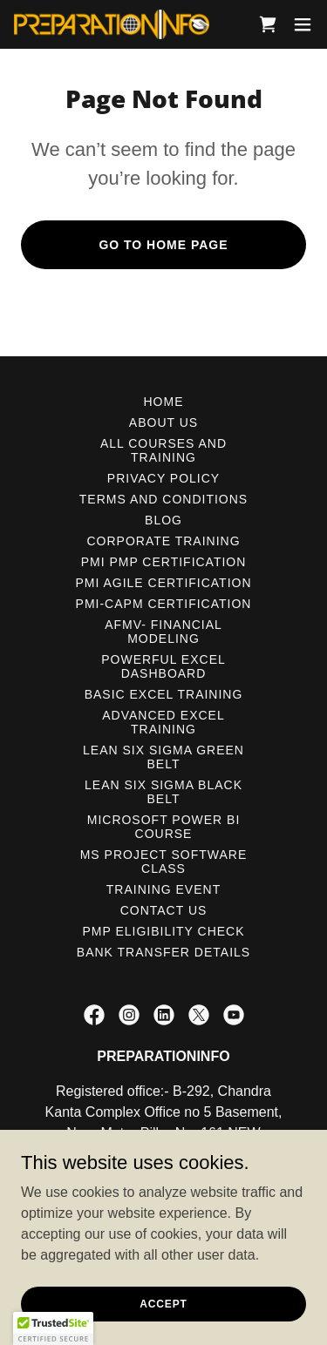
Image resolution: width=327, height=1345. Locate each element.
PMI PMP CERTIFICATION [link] (164, 562)
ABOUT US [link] (163, 422)
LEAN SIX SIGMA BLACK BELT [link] (163, 792)
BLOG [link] (163, 520)
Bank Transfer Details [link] (163, 952)
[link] (111, 24)
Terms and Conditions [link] (163, 499)
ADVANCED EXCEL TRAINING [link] (163, 722)
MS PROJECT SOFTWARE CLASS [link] (164, 861)
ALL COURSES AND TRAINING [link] (163, 450)
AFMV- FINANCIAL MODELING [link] (163, 631)
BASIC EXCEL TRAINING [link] (164, 694)
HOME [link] (164, 402)
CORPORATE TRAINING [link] (163, 541)
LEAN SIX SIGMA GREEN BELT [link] (163, 757)
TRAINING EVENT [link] (163, 889)
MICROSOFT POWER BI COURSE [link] (164, 827)
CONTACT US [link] (164, 910)
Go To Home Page (163, 245)
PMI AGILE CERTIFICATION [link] (163, 583)
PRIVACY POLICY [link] (163, 478)
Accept (163, 1303)
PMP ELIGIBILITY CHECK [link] (163, 931)
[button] (302, 24)
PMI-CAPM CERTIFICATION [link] (164, 604)
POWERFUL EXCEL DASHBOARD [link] (163, 666)
